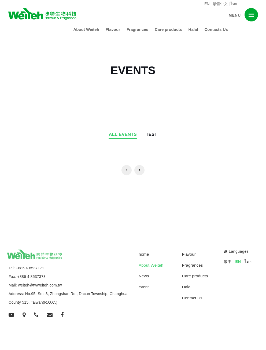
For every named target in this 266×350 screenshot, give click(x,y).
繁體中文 (220, 4)
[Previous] (126, 170)
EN (206, 4)
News (144, 276)
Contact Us (192, 298)
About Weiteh (86, 29)
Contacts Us (216, 29)
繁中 (227, 261)
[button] (251, 14)
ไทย (234, 4)
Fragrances (137, 29)
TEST (151, 134)
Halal (193, 29)
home (144, 254)
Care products (168, 29)
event (144, 287)
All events (122, 134)
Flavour (113, 29)
